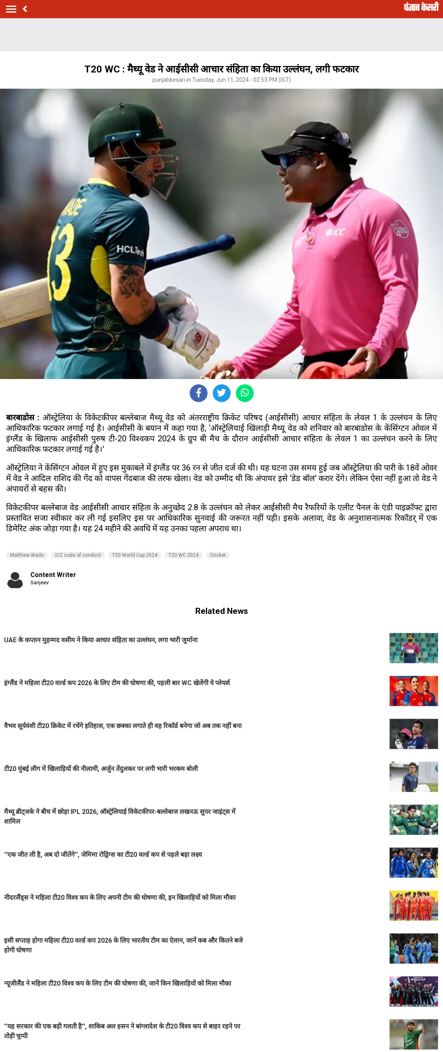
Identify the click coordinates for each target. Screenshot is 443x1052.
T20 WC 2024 (184, 555)
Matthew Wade (27, 555)
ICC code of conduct (78, 555)
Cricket (218, 555)
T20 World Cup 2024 (134, 555)
